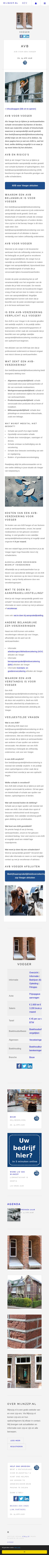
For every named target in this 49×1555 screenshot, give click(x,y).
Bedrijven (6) (35, 980)
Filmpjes (33, 987)
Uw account (36, 3)
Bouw (32, 1057)
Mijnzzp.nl (10, 3)
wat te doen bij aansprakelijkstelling (28, 615)
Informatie (34, 976)
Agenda (14, 1204)
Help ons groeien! (20, 1466)
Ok (24, 1552)
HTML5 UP (25, 1536)
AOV (25, 3)
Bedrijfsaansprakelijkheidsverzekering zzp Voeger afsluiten (26, 876)
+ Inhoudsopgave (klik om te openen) (20, 109)
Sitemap (10, 1542)
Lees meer (15, 1440)
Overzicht (33, 972)
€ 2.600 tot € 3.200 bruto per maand (36, 1008)
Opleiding (33, 983)
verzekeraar (12, 608)
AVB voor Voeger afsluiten (25, 185)
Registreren (16, 1446)
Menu (45, 3)
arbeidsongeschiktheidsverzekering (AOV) (25, 651)
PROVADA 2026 (27, 1210)
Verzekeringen (36, 1040)
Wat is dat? (18, 1547)
